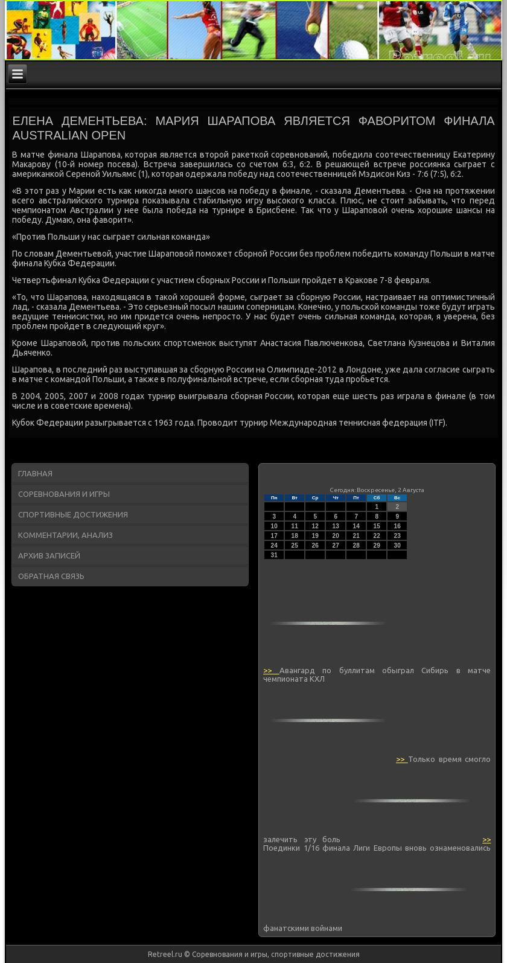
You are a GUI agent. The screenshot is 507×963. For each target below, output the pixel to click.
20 (336, 536)
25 (295, 545)
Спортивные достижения (73, 514)
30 (397, 545)
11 (295, 526)
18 (295, 536)
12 (315, 526)
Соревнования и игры (64, 494)
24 (274, 545)
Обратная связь (51, 576)
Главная (35, 473)
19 (315, 536)
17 (274, 536)
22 (377, 536)
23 (397, 536)
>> (271, 670)
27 (336, 545)
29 (377, 545)
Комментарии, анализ (65, 535)
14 (356, 526)
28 (356, 545)
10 (274, 526)
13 (336, 526)
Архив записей (49, 555)
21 (356, 536)
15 (377, 526)
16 (397, 526)
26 (315, 545)
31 (274, 555)
